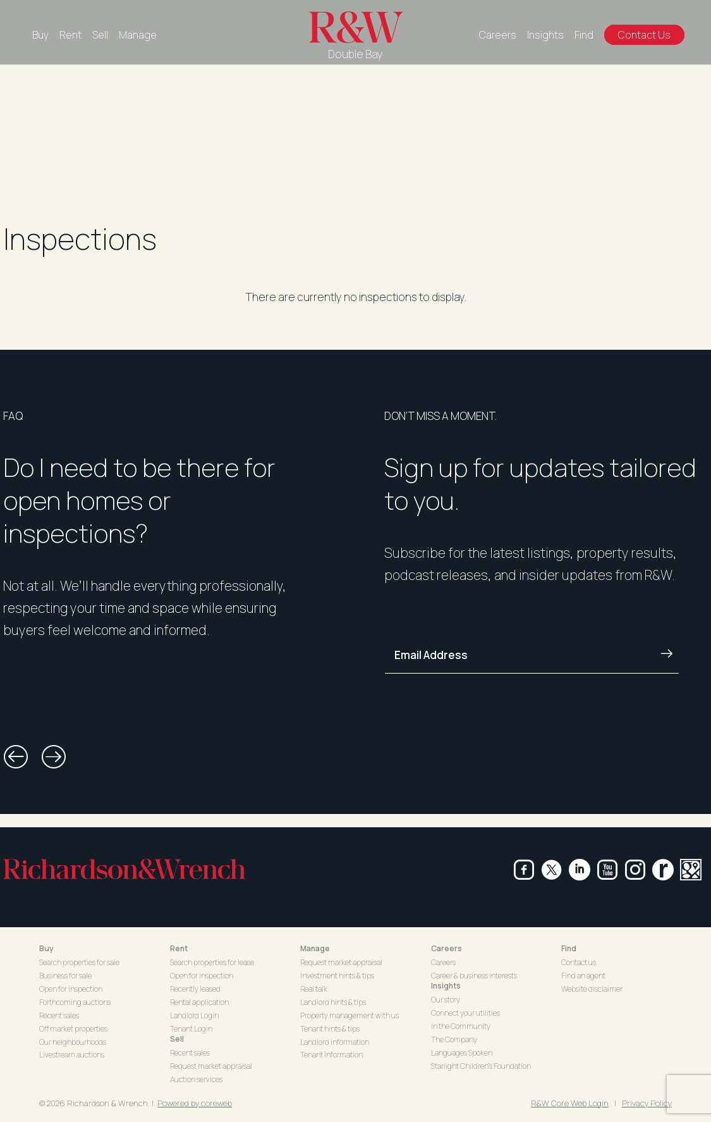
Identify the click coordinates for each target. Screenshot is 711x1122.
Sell (100, 35)
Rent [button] (179, 948)
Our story (445, 999)
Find (583, 35)
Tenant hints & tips (330, 1028)
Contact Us (644, 35)
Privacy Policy (647, 1103)
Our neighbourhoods (72, 1042)
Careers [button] (446, 948)
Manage (138, 35)
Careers (497, 35)
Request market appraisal (211, 1066)
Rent (70, 35)
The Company (454, 1039)
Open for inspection (70, 988)
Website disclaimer (592, 988)
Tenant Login (191, 1028)
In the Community (460, 1026)
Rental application (199, 1002)
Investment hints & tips (337, 975)
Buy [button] (46, 948)
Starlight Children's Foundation (481, 1066)
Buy (40, 35)
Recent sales (59, 1015)
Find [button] (568, 948)
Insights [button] (446, 985)
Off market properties (73, 1028)
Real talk (313, 988)
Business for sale (65, 975)
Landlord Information (334, 1042)
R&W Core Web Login (570, 1103)
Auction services (196, 1079)
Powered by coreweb (194, 1103)
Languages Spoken (461, 1052)
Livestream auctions (71, 1054)
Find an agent (583, 975)
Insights (545, 35)
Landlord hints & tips (333, 1002)
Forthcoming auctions (75, 1002)
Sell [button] (177, 1038)
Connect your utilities (465, 1013)
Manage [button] (315, 948)
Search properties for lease (212, 962)
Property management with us (349, 1015)
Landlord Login (194, 1015)
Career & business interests (474, 975)
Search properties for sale (79, 962)
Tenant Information (331, 1054)
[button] (15, 757)
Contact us (578, 962)
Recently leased (195, 988)
